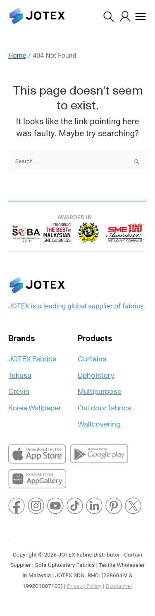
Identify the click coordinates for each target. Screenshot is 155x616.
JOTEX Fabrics (32, 355)
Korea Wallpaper (34, 404)
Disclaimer (119, 586)
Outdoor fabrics (104, 404)
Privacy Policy (84, 586)
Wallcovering (99, 420)
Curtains (92, 355)
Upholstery (96, 371)
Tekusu (19, 371)
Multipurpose (100, 387)
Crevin (18, 387)
